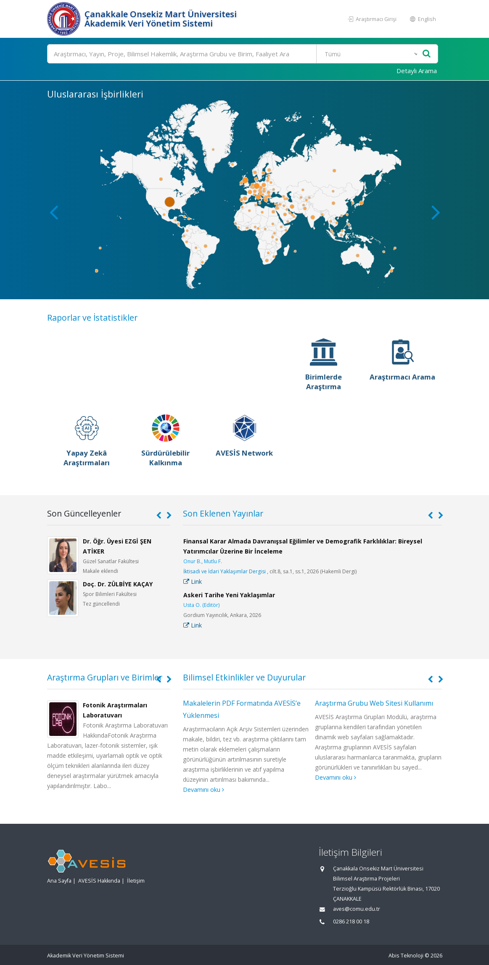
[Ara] (243, 53)
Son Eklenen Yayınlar (223, 513)
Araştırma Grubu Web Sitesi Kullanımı (374, 703)
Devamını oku (203, 790)
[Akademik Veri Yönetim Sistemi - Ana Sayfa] (64, 19)
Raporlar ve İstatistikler (92, 317)
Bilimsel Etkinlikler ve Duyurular (244, 677)
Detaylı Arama (416, 70)
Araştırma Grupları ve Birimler (104, 677)
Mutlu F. (213, 561)
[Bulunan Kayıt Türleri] (368, 53)
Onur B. (192, 561)
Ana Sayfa (59, 880)
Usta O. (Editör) (201, 605)
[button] (435, 211)
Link (192, 581)
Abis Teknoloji (406, 955)
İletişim (136, 880)
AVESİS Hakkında (99, 880)
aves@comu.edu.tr (356, 908)
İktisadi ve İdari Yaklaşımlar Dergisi (224, 571)
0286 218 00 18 (351, 921)
